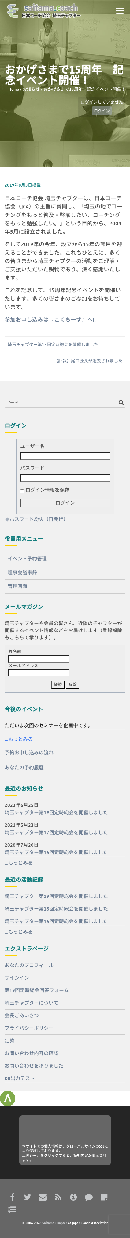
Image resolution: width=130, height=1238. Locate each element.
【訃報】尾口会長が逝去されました (88, 361)
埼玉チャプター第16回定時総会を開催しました (56, 852)
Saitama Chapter (54, 1223)
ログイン (102, 110)
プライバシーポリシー (29, 1028)
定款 (9, 1041)
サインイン (17, 978)
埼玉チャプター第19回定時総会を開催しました (56, 813)
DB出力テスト (20, 1078)
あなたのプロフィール (29, 965)
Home (14, 89)
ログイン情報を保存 (47, 490)
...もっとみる (19, 739)
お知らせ (31, 89)
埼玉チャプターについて (31, 1003)
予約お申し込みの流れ (29, 752)
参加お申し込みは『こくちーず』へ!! (50, 319)
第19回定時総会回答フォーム (37, 990)
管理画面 (17, 586)
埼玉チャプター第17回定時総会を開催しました (56, 832)
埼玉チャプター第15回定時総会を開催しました (53, 344)
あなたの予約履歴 (24, 767)
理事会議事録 (22, 572)
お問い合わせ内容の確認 (31, 1053)
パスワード (32, 468)
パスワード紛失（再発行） (38, 519)
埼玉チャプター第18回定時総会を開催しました (56, 909)
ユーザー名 (32, 446)
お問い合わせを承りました (34, 1066)
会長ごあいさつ (22, 1015)
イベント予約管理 (27, 559)
